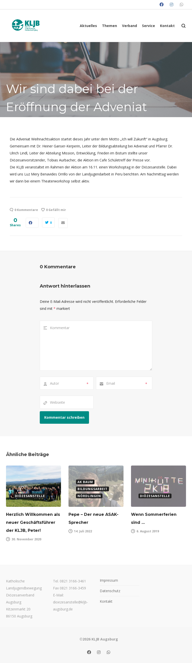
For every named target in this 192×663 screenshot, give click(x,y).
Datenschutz (110, 590)
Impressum (109, 580)
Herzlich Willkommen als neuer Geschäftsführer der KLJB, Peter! (33, 522)
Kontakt (106, 601)
